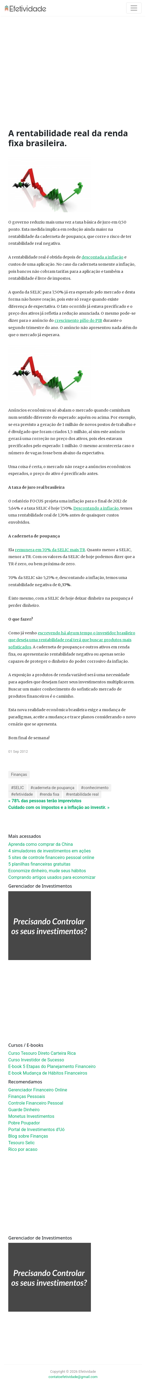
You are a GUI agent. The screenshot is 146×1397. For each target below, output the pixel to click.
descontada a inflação (102, 257)
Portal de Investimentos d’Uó (36, 1129)
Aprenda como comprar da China (40, 844)
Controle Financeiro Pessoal (35, 1103)
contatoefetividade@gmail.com (73, 1377)
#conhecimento (95, 788)
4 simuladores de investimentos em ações (49, 851)
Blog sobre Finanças (28, 1136)
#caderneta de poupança (52, 788)
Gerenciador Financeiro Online (37, 1089)
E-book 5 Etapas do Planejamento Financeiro (52, 1066)
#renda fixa (49, 794)
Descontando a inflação (96, 508)
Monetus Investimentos (31, 1116)
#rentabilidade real (82, 794)
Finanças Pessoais (26, 1096)
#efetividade (22, 794)
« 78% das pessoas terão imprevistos (44, 800)
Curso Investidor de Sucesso (36, 1059)
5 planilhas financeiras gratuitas (39, 864)
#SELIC (17, 788)
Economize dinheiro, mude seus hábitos (47, 870)
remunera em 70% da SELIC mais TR (50, 549)
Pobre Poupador (24, 1123)
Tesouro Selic (21, 1142)
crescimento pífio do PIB (78, 320)
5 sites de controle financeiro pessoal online (51, 857)
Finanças (19, 774)
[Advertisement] (77, 73)
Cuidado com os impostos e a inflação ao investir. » (59, 807)
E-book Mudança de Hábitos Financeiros (47, 1073)
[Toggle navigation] (134, 7)
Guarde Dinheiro (24, 1109)
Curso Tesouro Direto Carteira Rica (42, 1053)
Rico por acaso (22, 1149)
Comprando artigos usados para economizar (52, 877)
